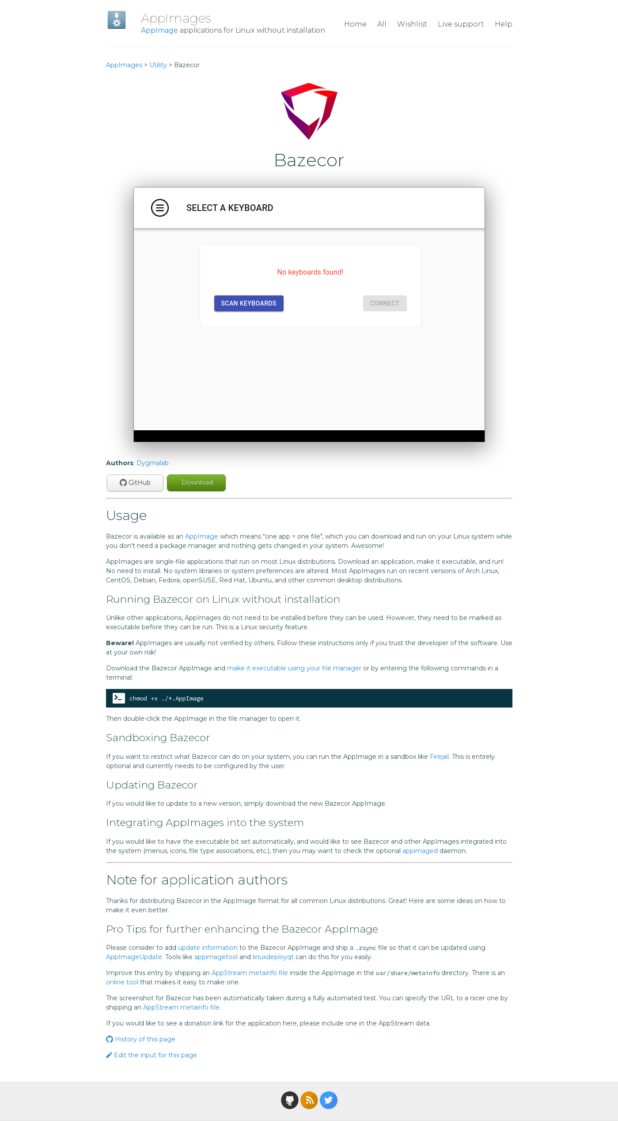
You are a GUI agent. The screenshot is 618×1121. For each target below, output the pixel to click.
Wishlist (412, 24)
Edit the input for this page (151, 1055)
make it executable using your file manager (294, 668)
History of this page (140, 1039)
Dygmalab (152, 463)
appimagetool (216, 957)
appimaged (420, 851)
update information (208, 948)
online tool (122, 982)
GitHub (135, 482)
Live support (461, 24)
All (382, 24)
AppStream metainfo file (250, 973)
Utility (158, 65)
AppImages (176, 18)
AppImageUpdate (134, 957)
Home (355, 24)
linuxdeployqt (273, 957)
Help (503, 24)
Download (196, 482)
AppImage (159, 30)
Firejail (439, 757)
